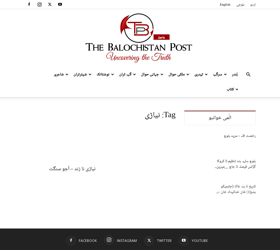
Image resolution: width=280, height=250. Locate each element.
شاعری (61, 74)
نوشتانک (105, 74)
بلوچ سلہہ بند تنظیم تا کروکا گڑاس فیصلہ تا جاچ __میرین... (235, 164)
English (225, 5)
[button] (248, 75)
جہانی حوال (152, 74)
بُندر (235, 74)
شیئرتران (82, 74)
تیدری (201, 74)
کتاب (232, 89)
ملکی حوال (178, 74)
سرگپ (220, 74)
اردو (253, 5)
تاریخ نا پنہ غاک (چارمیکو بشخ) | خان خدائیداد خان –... (236, 189)
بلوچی (240, 5)
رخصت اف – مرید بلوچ (240, 136)
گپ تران (127, 74)
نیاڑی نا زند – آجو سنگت (72, 169)
